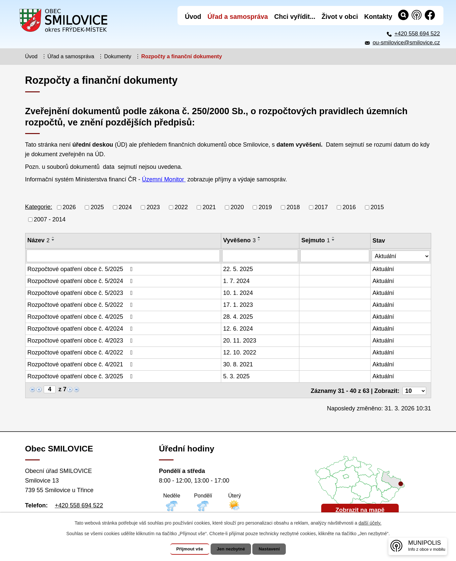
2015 (377, 207)
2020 (237, 207)
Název (38, 240)
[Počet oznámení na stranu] (414, 390)
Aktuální (383, 269)
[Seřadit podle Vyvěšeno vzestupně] (259, 237)
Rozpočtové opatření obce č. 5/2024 (81, 281)
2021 (209, 207)
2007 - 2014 (50, 219)
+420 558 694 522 (417, 33)
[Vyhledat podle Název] (123, 256)
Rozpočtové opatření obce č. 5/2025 (81, 269)
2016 (349, 207)
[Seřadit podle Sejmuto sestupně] (333, 240)
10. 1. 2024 (238, 293)
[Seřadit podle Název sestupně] (53, 240)
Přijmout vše (187, 549)
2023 (153, 207)
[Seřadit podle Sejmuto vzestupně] (333, 237)
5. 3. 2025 (236, 376)
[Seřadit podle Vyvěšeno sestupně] (259, 240)
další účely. (370, 523)
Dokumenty (117, 56)
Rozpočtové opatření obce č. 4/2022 (81, 352)
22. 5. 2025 (238, 269)
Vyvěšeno (239, 240)
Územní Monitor (164, 179)
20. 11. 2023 (239, 340)
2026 (69, 207)
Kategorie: (38, 207)
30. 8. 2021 (238, 364)
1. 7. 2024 (236, 281)
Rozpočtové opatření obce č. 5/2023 (81, 293)
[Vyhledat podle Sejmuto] (335, 256)
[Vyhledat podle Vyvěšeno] (260, 256)
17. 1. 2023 (238, 305)
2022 (181, 207)
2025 (97, 207)
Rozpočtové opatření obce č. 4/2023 (81, 340)
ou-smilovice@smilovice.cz (406, 42)
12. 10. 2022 (239, 352)
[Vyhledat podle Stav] (401, 255)
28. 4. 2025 (238, 316)
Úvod (31, 56)
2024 (125, 207)
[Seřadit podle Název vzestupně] (53, 237)
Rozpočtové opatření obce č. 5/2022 (81, 305)
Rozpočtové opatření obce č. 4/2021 (81, 364)
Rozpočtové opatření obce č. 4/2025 (81, 316)
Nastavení (272, 549)
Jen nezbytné (231, 549)
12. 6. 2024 (238, 328)
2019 (265, 207)
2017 (321, 207)
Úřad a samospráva (70, 56)
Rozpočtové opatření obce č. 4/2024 (81, 328)
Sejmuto (316, 240)
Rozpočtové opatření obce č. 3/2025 (81, 376)
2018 (293, 207)
